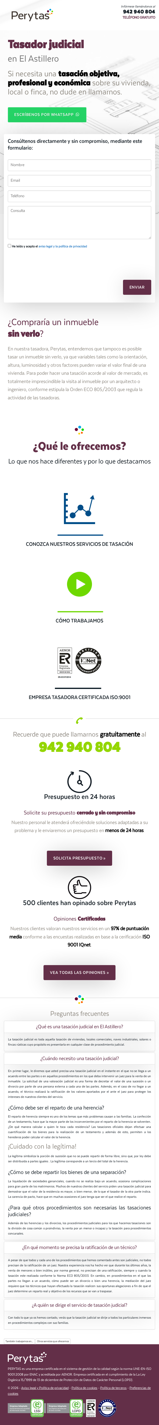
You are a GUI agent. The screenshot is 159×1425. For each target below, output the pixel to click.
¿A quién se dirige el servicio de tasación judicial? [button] (79, 1305)
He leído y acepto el (47, 246)
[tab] (79, 1026)
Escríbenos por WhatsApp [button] (47, 114)
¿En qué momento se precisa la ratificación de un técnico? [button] (79, 1247)
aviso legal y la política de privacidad (63, 246)
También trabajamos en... (19, 1341)
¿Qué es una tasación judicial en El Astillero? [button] (79, 1027)
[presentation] (35, 261)
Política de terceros (113, 1388)
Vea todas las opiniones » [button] (79, 972)
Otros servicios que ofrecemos (53, 1341)
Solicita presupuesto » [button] (79, 858)
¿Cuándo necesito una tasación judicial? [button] (79, 1058)
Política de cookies (84, 1388)
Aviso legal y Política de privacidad (45, 1388)
